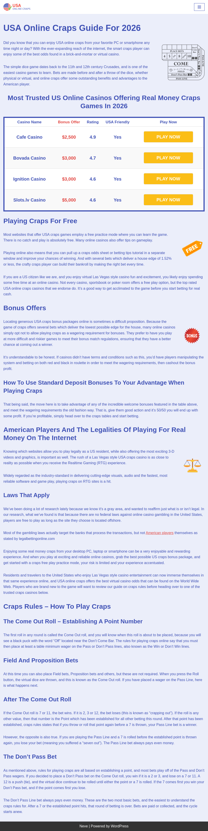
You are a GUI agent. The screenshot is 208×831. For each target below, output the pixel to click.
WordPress (120, 826)
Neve (83, 826)
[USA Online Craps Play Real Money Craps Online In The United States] (16, 7)
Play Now (168, 136)
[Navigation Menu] (199, 7)
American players (160, 533)
